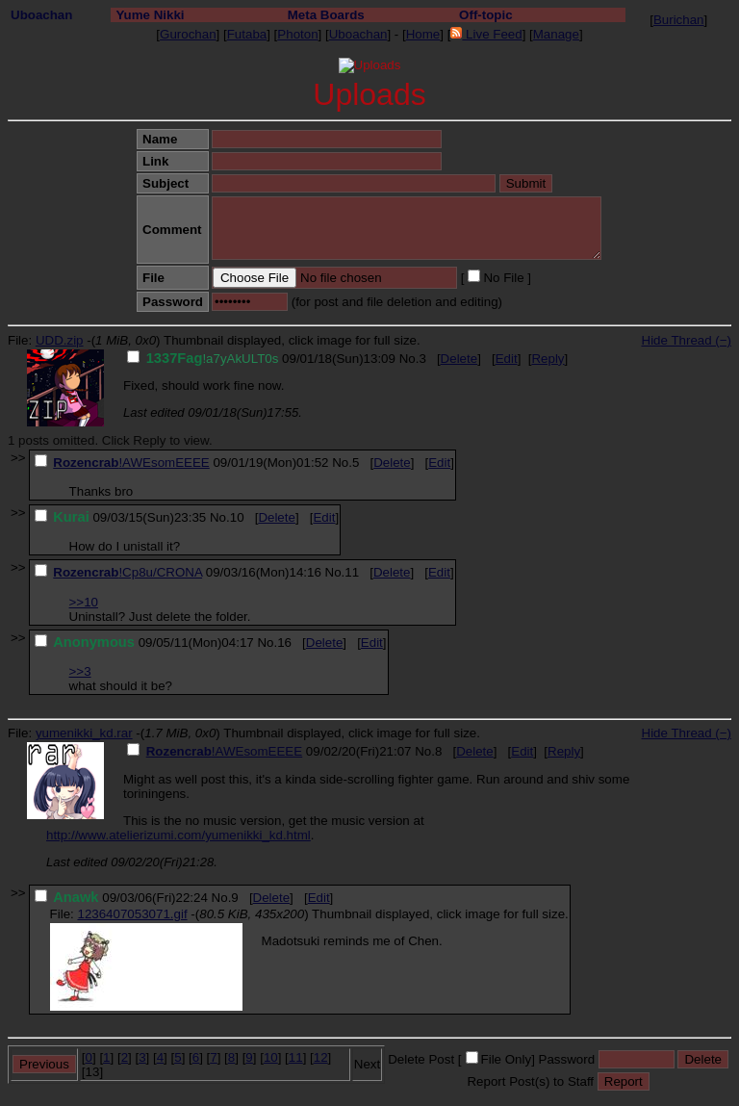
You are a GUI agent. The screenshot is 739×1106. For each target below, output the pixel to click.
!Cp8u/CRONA (160, 572)
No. (409, 358)
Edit (507, 358)
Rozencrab (85, 462)
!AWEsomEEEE (163, 462)
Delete (459, 358)
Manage (556, 34)
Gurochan (188, 34)
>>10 (83, 602)
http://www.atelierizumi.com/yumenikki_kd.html (178, 835)
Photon (297, 34)
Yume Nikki (149, 15)
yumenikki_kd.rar (84, 733)
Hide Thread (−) (686, 340)
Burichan (678, 20)
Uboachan (41, 15)
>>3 (80, 671)
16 (284, 642)
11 (351, 572)
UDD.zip (60, 340)
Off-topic (486, 15)
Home (423, 34)
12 (321, 1057)
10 (237, 517)
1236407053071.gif (132, 914)
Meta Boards (326, 15)
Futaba (247, 34)
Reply (547, 358)
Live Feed (486, 34)
